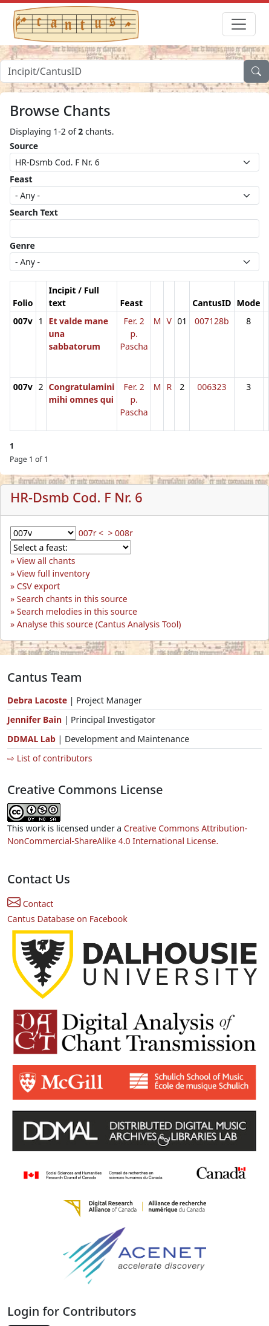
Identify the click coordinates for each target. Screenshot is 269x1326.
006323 (211, 386)
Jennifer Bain (35, 719)
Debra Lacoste (37, 700)
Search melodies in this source (77, 611)
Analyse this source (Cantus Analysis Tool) (99, 624)
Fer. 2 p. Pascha (133, 333)
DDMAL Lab (31, 739)
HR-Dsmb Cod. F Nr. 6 (76, 497)
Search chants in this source (72, 598)
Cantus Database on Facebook (67, 918)
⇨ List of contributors (49, 758)
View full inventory (53, 573)
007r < (91, 533)
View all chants (46, 560)
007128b (212, 321)
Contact (30, 903)
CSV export (38, 586)
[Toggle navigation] (239, 24)
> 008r (120, 533)
